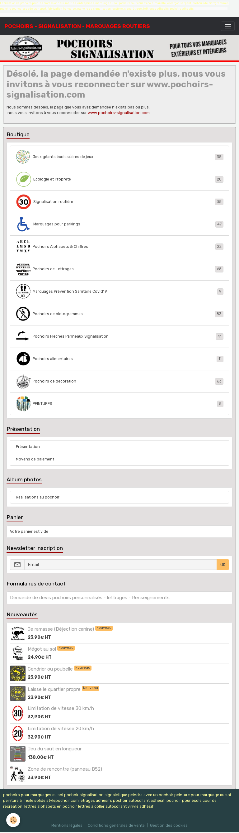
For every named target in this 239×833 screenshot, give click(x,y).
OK (223, 564)
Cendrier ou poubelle (51, 669)
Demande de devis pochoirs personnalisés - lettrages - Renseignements (90, 597)
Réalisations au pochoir (37, 497)
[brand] (77, 26)
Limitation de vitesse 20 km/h (61, 728)
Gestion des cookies (169, 825)
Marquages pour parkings (119, 224)
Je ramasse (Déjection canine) (61, 629)
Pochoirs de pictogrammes (119, 314)
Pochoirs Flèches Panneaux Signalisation (119, 336)
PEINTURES (119, 404)
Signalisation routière (119, 201)
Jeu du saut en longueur (55, 749)
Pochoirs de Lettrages (119, 269)
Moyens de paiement (35, 459)
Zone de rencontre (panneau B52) (65, 769)
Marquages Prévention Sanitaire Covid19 (119, 291)
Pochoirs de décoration (119, 381)
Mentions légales (66, 825)
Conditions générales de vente (116, 825)
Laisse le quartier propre (55, 689)
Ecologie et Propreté (119, 179)
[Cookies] (13, 820)
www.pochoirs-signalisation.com (119, 113)
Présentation (28, 447)
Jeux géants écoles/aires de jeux (119, 157)
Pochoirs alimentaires (119, 359)
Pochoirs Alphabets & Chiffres (119, 246)
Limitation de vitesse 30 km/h (61, 708)
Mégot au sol (42, 649)
